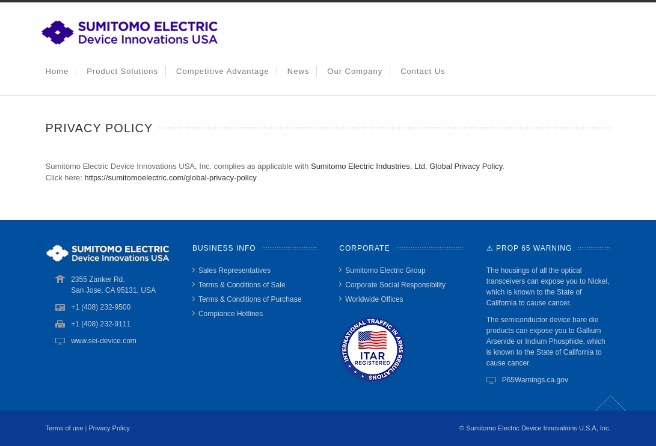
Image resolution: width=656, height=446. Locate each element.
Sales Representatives (234, 270)
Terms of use (65, 428)
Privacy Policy (108, 428)
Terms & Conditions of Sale (242, 285)
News (298, 71)
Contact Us (422, 71)
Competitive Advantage (222, 71)
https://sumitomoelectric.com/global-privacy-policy (171, 177)
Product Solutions (122, 71)
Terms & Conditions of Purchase (249, 299)
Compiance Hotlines (230, 314)
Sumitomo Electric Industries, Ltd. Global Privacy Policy (406, 166)
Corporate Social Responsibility (395, 285)
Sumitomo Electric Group (385, 270)
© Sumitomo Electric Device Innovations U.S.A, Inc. (534, 428)
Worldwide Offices (374, 299)
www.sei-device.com (103, 341)
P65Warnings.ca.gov (535, 380)
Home (57, 71)
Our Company (354, 71)
